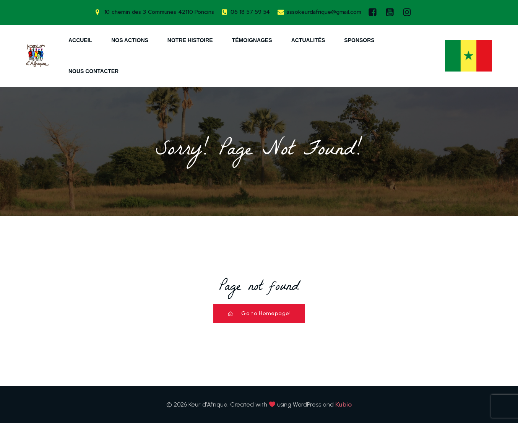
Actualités (308, 40)
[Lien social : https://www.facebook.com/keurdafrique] (374, 12)
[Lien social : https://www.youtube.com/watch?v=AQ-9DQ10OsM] (391, 12)
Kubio (343, 404)
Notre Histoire (190, 40)
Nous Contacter (93, 71)
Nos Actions (129, 40)
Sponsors (359, 40)
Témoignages (252, 40)
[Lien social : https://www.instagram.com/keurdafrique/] (408, 12)
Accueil (80, 40)
